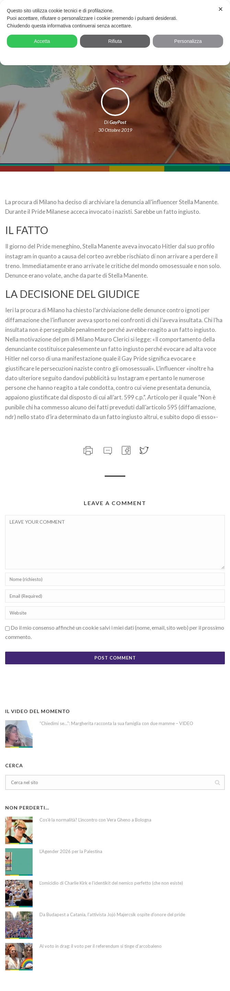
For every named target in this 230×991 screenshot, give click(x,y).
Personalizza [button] (188, 41)
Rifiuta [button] (115, 41)
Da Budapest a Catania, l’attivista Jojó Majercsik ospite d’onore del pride (112, 914)
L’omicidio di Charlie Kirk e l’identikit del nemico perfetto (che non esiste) (111, 883)
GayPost (118, 122)
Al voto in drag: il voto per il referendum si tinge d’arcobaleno (100, 946)
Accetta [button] (42, 41)
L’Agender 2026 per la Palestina (70, 851)
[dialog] (115, 32)
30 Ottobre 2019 (115, 130)
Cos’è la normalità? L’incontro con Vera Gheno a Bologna (95, 820)
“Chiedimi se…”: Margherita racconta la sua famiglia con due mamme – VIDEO (116, 723)
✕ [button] (220, 9)
